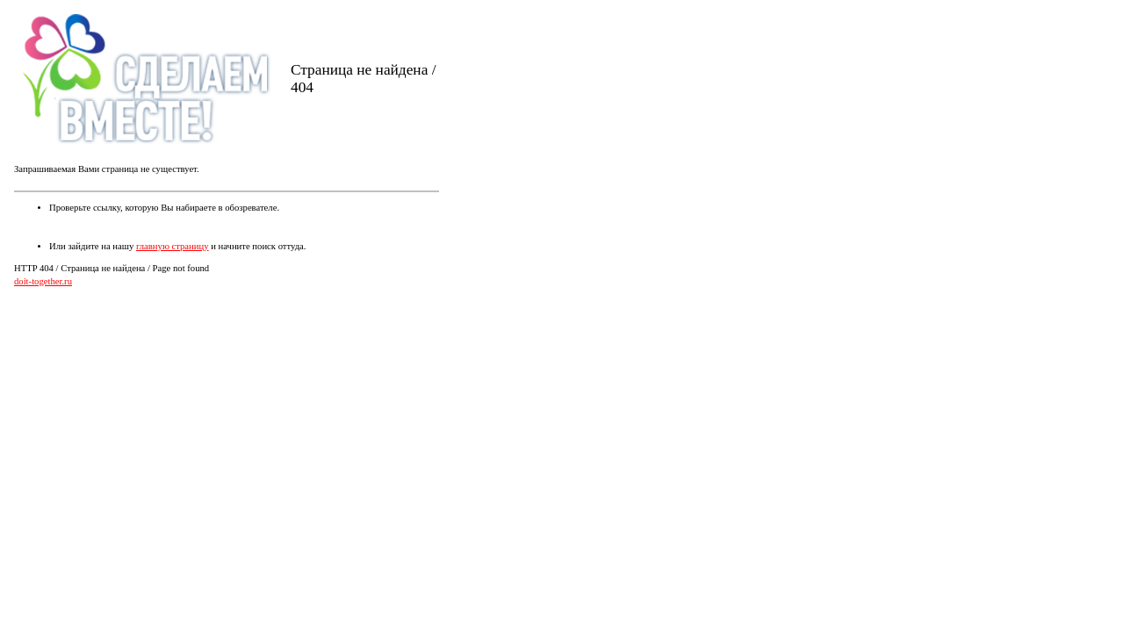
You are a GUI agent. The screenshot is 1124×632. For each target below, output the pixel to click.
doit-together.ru (43, 281)
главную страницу (172, 246)
